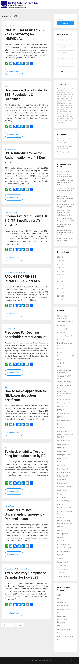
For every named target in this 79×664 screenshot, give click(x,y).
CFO (58, 366)
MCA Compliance (62, 508)
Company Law (61, 602)
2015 (58, 296)
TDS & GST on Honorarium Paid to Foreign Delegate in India (65, 190)
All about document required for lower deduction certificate (63, 213)
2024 (58, 264)
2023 (58, 268)
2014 (58, 299)
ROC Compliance (62, 551)
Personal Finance (62, 541)
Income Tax (61, 469)
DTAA (59, 410)
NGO (58, 526)
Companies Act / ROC (64, 376)
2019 (58, 282)
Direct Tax (60, 406)
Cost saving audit (62, 403)
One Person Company (64, 629)
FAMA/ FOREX (61, 413)
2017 (58, 289)
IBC (58, 462)
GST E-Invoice (61, 444)
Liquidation (60, 490)
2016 (58, 292)
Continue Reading (13, 72)
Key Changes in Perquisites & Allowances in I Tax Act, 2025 (65, 199)
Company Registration (64, 385)
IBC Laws (60, 465)
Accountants (61, 325)
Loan (58, 504)
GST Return (60, 458)
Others (59, 537)
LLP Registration (62, 501)
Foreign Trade (61, 431)
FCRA (59, 417)
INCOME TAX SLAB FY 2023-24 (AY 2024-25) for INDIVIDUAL (26, 34)
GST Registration (62, 455)
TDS (58, 572)
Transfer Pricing (62, 576)
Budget (59, 352)
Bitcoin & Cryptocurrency (65, 343)
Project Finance (62, 544)
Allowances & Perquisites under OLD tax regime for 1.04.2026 (65, 232)
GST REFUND (61, 451)
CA (58, 359)
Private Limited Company (65, 636)
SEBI (58, 555)
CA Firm (59, 363)
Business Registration (64, 356)
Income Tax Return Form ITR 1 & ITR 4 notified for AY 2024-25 (26, 220)
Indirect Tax (61, 476)
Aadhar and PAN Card (64, 322)
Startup (59, 558)
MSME (59, 517)
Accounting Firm (62, 332)
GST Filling (60, 448)
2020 (58, 278)
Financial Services (63, 605)
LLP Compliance (62, 497)
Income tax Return (63, 472)
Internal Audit (61, 483)
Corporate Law (62, 399)
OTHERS (60, 633)
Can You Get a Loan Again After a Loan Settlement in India (65, 182)
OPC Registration (62, 534)
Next (20, 625)
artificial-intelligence (63, 336)
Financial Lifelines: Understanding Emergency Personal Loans (24, 514)
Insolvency (60, 479)
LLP (58, 494)
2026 (58, 257)
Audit (59, 339)
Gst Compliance (62, 440)
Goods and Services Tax (65, 609)
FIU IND (59, 428)
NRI (58, 530)
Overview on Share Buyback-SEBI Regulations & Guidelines (26, 94)
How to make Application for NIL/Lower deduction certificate (26, 395)
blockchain (60, 349)
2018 (58, 285)
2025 (58, 260)
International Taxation (64, 486)
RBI (58, 640)
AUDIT (59, 595)
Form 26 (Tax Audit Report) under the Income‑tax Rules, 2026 (64, 174)
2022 (58, 271)
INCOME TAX (61, 616)
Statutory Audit (62, 562)
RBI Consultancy (62, 548)
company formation (63, 382)
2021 (58, 275)
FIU (58, 424)
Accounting (61, 329)
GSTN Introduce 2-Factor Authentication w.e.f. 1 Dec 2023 (25, 157)
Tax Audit (60, 565)
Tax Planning (61, 569)
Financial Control (62, 420)
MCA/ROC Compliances (65, 511)
